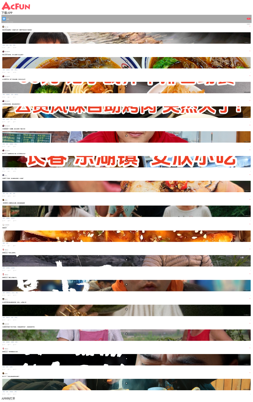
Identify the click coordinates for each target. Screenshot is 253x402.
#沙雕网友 (7, 218)
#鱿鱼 (7, 243)
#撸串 (17, 292)
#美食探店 (7, 94)
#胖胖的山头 (8, 292)
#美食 (12, 317)
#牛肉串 (16, 317)
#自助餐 (7, 119)
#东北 (12, 168)
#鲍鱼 (14, 193)
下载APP (6, 12)
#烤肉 (15, 119)
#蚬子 (11, 193)
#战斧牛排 (16, 94)
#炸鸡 (12, 94)
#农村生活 (12, 218)
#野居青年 (11, 391)
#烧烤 (4, 94)
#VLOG (13, 292)
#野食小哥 (7, 317)
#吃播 (15, 391)
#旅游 (15, 168)
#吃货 (7, 193)
